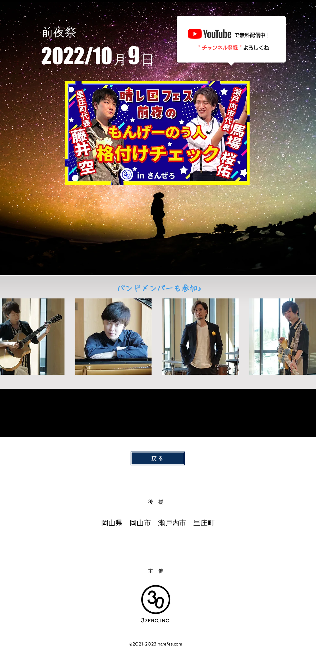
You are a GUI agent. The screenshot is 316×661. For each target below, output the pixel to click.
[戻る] (157, 458)
